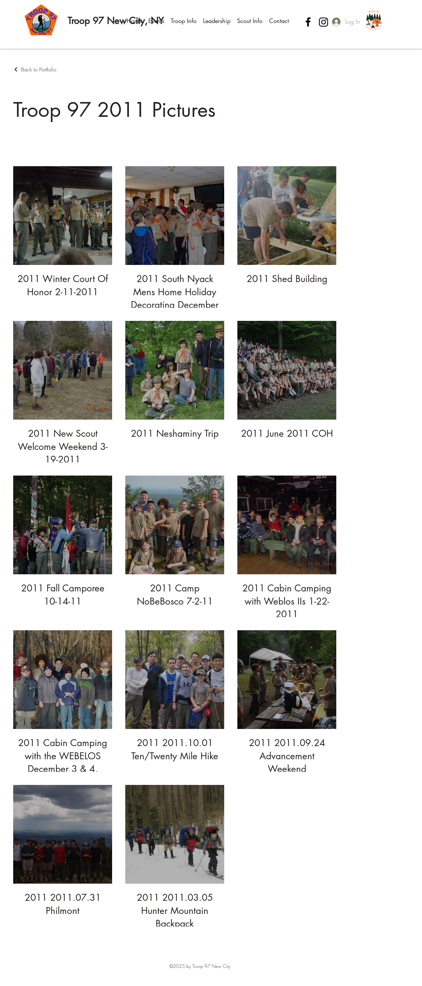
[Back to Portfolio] (34, 69)
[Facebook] (308, 22)
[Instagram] (323, 22)
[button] (156, 21)
